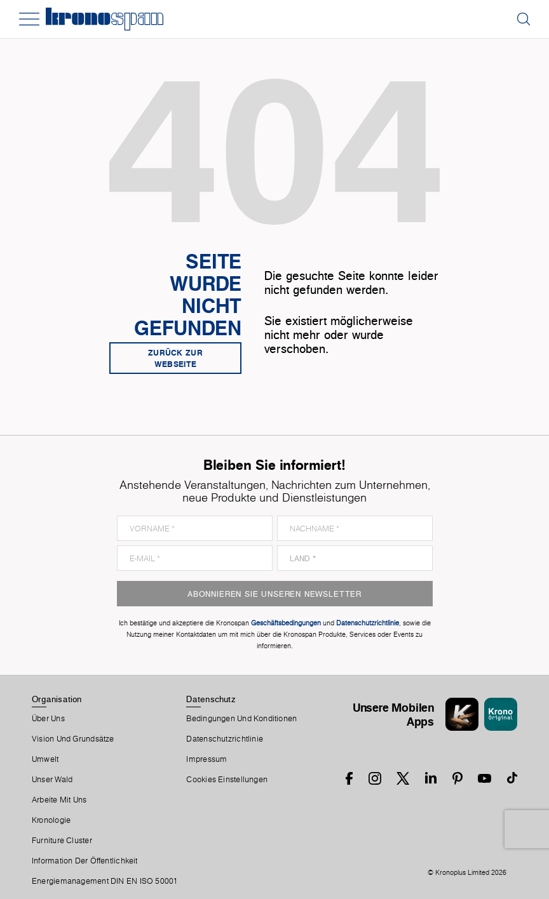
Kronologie (51, 820)
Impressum (206, 759)
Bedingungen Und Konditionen (241, 719)
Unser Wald (52, 780)
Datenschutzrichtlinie (224, 739)
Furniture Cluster (62, 841)
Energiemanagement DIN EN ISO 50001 (105, 881)
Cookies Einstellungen (227, 780)
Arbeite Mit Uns (59, 800)
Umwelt (45, 759)
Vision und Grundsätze (73, 739)
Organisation (57, 699)
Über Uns (48, 719)
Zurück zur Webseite (175, 358)
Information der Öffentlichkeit (85, 861)
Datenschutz (210, 699)
